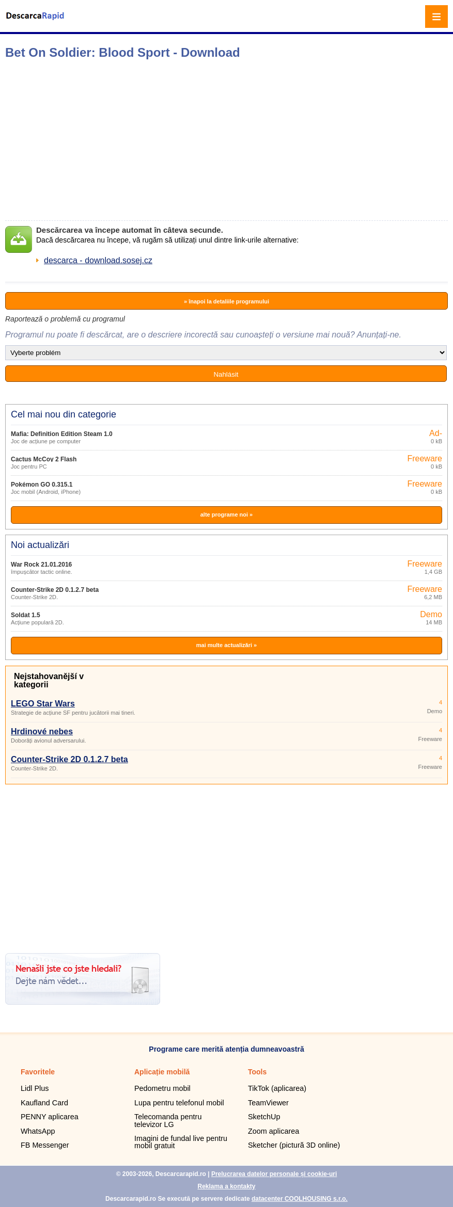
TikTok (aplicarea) (277, 1088)
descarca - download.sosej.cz (98, 260)
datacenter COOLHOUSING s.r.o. (300, 1198)
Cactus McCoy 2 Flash (43, 459)
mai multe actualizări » (226, 645)
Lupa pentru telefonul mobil (179, 1103)
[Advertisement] (163, 140)
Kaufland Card (44, 1103)
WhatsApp (38, 1131)
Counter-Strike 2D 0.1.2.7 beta (55, 589)
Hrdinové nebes (42, 731)
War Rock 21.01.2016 (41, 564)
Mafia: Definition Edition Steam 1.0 (62, 434)
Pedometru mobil (162, 1088)
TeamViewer (268, 1103)
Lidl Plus (35, 1088)
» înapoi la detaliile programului (226, 301)
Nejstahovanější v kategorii (49, 680)
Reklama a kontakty (226, 1186)
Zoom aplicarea (273, 1131)
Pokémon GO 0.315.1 (41, 484)
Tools (257, 1072)
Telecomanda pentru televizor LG (167, 1120)
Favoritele (38, 1072)
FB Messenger (45, 1145)
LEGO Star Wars (43, 703)
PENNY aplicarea (50, 1117)
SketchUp (264, 1117)
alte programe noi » (226, 514)
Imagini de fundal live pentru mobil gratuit (180, 1142)
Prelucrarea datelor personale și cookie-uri (274, 1174)
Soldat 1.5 (25, 615)
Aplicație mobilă (162, 1072)
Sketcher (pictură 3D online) (294, 1145)
